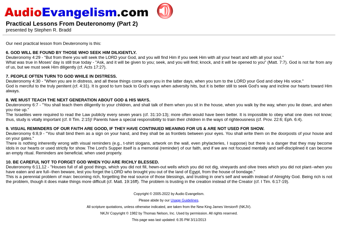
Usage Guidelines (184, 200)
